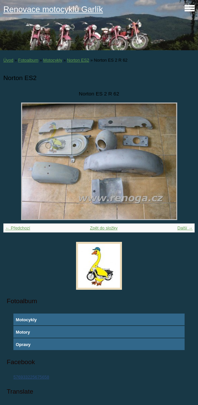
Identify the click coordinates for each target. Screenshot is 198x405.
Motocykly (52, 60)
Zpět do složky (104, 227)
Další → (185, 227)
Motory (23, 332)
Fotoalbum (28, 60)
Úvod (8, 60)
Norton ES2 (78, 60)
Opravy (23, 344)
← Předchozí (17, 227)
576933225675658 (31, 377)
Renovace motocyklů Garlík (53, 9)
